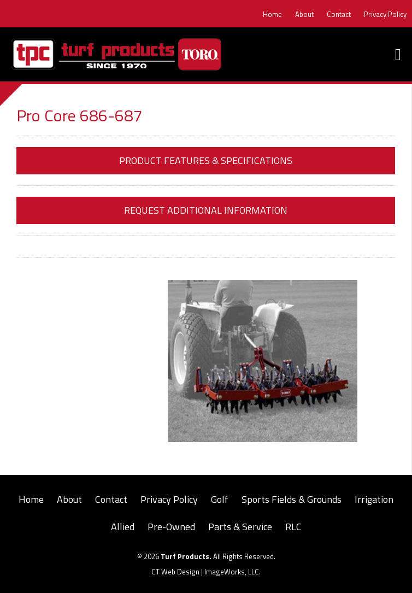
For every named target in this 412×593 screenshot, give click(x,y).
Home (272, 14)
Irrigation (374, 499)
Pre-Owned (171, 526)
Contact (339, 14)
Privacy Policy (385, 14)
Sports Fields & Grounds (292, 499)
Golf (219, 499)
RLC (293, 526)
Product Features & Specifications (205, 160)
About (304, 14)
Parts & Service (240, 526)
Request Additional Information (205, 210)
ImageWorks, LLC (231, 571)
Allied (122, 526)
